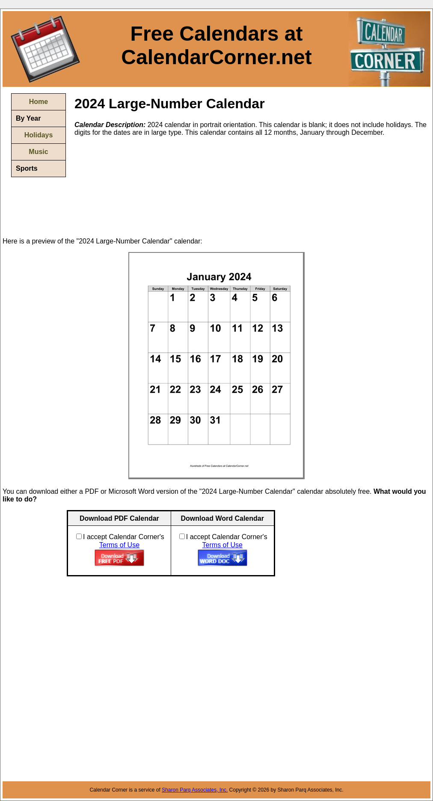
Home (38, 101)
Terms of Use (119, 545)
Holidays (38, 135)
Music (38, 151)
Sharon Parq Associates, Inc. (195, 790)
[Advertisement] (117, 186)
